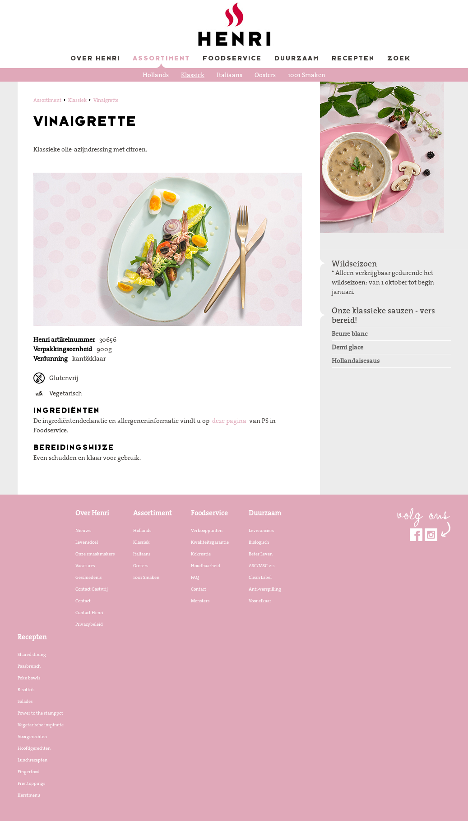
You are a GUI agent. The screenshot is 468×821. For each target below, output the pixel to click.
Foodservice (232, 58)
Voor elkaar (260, 600)
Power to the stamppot (40, 712)
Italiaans (229, 75)
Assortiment (161, 58)
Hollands (156, 75)
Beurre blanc (349, 334)
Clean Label (260, 577)
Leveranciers (261, 530)
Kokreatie (201, 553)
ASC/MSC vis (261, 565)
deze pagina (229, 421)
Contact (83, 600)
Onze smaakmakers (95, 553)
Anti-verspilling (265, 588)
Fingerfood (29, 771)
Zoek (399, 58)
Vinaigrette (106, 100)
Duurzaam (296, 58)
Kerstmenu (29, 794)
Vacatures (85, 565)
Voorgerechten (32, 736)
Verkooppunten (206, 530)
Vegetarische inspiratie (41, 724)
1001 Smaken (306, 75)
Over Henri (95, 58)
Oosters (265, 75)
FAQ (195, 577)
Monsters (200, 600)
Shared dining (32, 654)
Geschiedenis (88, 577)
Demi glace (347, 347)
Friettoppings (31, 783)
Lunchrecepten (32, 759)
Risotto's (26, 689)
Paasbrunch (29, 666)
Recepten (353, 58)
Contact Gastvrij (91, 588)
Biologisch (259, 542)
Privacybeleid (89, 624)
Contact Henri (89, 612)
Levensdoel (86, 542)
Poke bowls (29, 677)
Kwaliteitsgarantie (210, 542)
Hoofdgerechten (34, 748)
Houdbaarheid (205, 565)
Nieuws (83, 530)
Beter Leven (261, 553)
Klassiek (192, 75)
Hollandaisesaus (356, 361)
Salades (25, 701)
